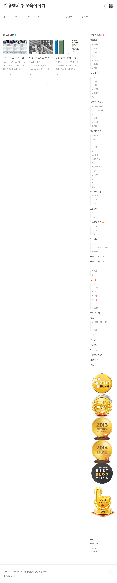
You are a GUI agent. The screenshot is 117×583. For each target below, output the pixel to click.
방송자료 (94, 239)
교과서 (94, 163)
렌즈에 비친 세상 (97, 256)
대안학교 (95, 204)
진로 (93, 234)
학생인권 (95, 93)
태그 (17, 16)
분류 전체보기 (97, 35)
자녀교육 (95, 122)
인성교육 (95, 230)
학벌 (93, 183)
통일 (92, 365)
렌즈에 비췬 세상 (97, 261)
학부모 (94, 139)
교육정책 (94, 40)
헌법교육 (95, 330)
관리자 (84, 16)
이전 (34, 86)
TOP (110, 572)
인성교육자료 (97, 222)
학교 (93, 151)
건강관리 (94, 345)
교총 (93, 217)
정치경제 (94, 340)
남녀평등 (95, 89)
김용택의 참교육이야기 (25, 6)
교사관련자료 (95, 131)
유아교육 (95, 200)
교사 (93, 143)
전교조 (94, 213)
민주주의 (94, 350)
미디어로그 (33, 16)
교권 (93, 179)
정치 (93, 280)
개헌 (93, 326)
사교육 (94, 114)
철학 (94, 226)
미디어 (94, 296)
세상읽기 (95, 308)
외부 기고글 (95, 312)
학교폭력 (95, 81)
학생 (93, 77)
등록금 (94, 126)
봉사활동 (95, 155)
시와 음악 (94, 335)
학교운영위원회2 (98, 110)
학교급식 (95, 85)
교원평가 (95, 48)
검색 (104, 6)
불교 (93, 275)
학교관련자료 (95, 192)
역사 (93, 304)
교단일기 (95, 175)
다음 (47, 86)
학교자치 (95, 60)
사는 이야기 (96, 288)
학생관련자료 (95, 73)
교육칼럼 (95, 135)
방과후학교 (96, 167)
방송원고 (95, 251)
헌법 (92, 317)
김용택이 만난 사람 (98, 355)
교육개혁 (95, 64)
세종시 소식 (95, 360)
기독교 (94, 271)
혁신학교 (95, 56)
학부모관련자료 (96, 102)
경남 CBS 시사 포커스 (100, 247)
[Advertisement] (41, 118)
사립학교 (95, 171)
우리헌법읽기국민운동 (100, 322)
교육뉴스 (95, 243)
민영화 (94, 292)
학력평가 (95, 147)
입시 (93, 97)
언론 (93, 187)
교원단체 (94, 209)
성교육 (94, 68)
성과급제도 (96, 52)
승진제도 (95, 44)
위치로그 (52, 16)
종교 (92, 266)
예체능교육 (96, 159)
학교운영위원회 (97, 106)
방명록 (69, 16)
